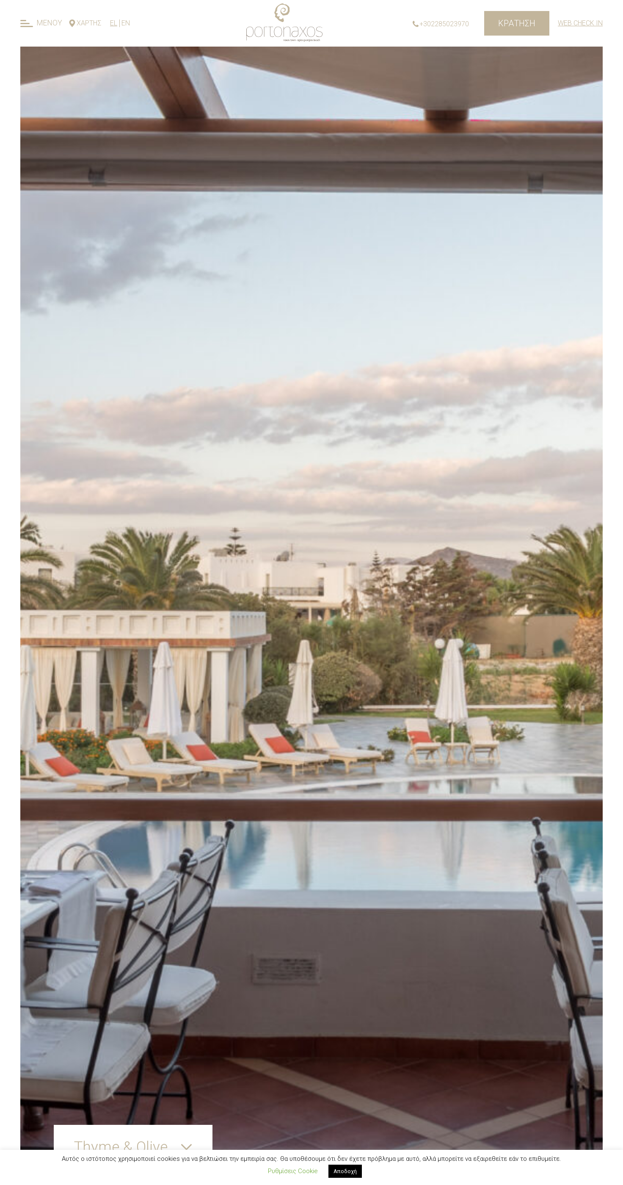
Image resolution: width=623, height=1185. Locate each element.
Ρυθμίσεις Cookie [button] (293, 1171)
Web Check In (580, 23)
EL (113, 23)
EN (125, 23)
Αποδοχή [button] (345, 1171)
